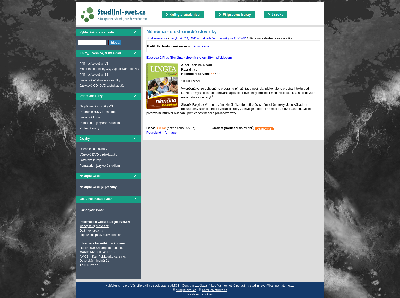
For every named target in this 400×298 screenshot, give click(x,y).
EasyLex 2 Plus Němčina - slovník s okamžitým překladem (189, 57)
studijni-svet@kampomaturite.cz (101, 248)
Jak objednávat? (92, 210)
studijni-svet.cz (186, 290)
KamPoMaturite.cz (214, 290)
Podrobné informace (161, 132)
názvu (196, 46)
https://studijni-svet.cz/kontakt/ (100, 235)
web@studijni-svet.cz (94, 226)
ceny (205, 46)
